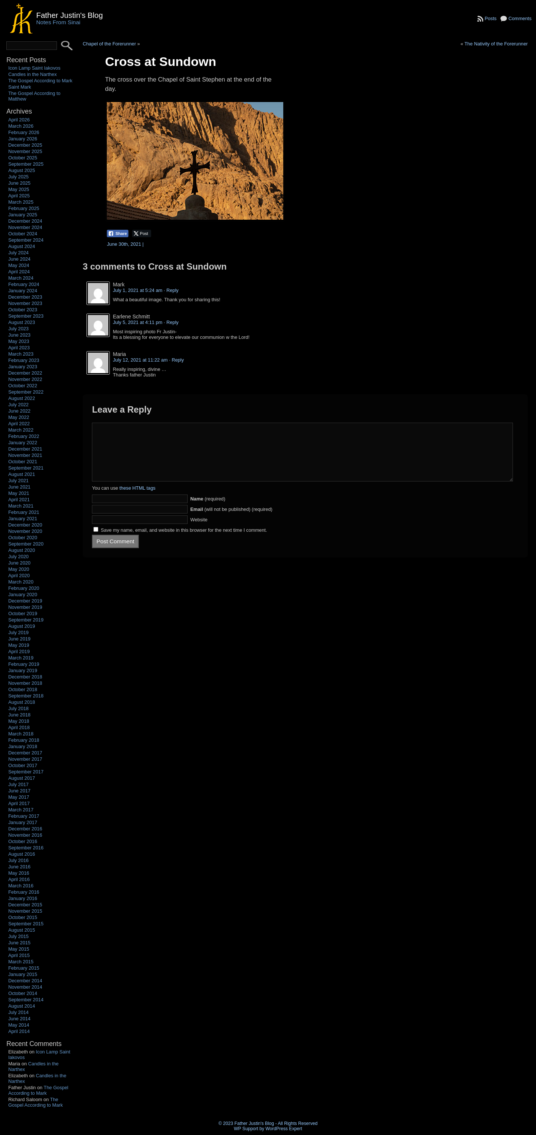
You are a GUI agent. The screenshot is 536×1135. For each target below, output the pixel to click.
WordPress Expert (283, 1128)
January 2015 (22, 974)
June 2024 (19, 259)
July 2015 (18, 936)
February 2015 (23, 968)
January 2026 (22, 139)
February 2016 (23, 892)
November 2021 (25, 455)
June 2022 (19, 411)
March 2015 (21, 961)
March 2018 (21, 734)
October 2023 (22, 309)
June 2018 (19, 715)
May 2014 (18, 1025)
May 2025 (18, 189)
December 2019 (25, 601)
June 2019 (19, 639)
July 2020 (18, 556)
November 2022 (25, 379)
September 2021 (26, 468)
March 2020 (21, 582)
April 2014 (19, 1031)
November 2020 (25, 531)
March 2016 (21, 885)
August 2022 (21, 398)
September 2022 (26, 392)
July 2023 (18, 328)
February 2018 (23, 740)
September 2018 (26, 696)
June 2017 (19, 791)
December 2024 (25, 221)
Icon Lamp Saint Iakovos (34, 68)
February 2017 (23, 816)
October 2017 (22, 765)
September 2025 (26, 164)
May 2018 (18, 721)
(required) (207, 510)
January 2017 (22, 822)
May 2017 (18, 797)
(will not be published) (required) (231, 520)
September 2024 (26, 240)
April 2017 (19, 803)
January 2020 (22, 594)
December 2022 (25, 373)
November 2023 (25, 303)
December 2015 (25, 904)
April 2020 (19, 575)
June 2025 (19, 183)
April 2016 (19, 879)
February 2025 (23, 208)
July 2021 (18, 480)
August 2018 (21, 702)
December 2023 (25, 297)
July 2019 (18, 632)
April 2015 (19, 955)
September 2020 (26, 544)
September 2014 (26, 999)
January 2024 (22, 290)
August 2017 (21, 778)
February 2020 (23, 588)
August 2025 (21, 170)
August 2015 (21, 930)
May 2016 (18, 873)
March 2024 (21, 278)
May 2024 (18, 265)
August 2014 (21, 1006)
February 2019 (23, 664)
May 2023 (18, 341)
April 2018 (19, 727)
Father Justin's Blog (69, 15)
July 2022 (18, 404)
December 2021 (25, 449)
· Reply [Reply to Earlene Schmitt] (171, 322)
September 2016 (26, 848)
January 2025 (22, 214)
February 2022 (23, 436)
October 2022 (22, 385)
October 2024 (22, 233)
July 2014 (18, 1012)
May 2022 (18, 417)
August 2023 (21, 322)
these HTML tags (137, 499)
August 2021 (21, 474)
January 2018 (22, 746)
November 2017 (25, 759)
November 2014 (25, 987)
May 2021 (18, 493)
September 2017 (26, 772)
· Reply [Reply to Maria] (176, 360)
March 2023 (21, 354)
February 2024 (23, 284)
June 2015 (19, 942)
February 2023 (23, 360)
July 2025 (18, 176)
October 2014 (22, 993)
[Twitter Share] (141, 233)
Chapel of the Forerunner (109, 44)
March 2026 (21, 126)
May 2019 (18, 645)
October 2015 (22, 917)
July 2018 (18, 708)
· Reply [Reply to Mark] (171, 290)
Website (198, 531)
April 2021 (19, 499)
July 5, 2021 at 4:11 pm (137, 322)
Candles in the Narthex (32, 74)
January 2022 (22, 442)
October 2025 (22, 157)
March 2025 (21, 202)
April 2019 (19, 651)
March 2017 (21, 810)
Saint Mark (19, 87)
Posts (491, 18)
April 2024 (19, 271)
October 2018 (22, 689)
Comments (520, 18)
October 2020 (22, 537)
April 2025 (19, 195)
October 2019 (22, 613)
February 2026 (23, 132)
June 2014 (19, 1018)
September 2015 (26, 923)
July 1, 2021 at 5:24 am (137, 290)
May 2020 (18, 569)
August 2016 (21, 854)
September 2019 (26, 620)
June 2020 (19, 563)
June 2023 (19, 335)
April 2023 (19, 347)
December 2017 (25, 753)
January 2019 (22, 670)
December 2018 (25, 677)
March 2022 (21, 430)
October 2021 (22, 461)
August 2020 (21, 550)
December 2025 (25, 145)
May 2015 (18, 949)
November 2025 (25, 151)
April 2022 (19, 423)
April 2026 (19, 120)
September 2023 (26, 316)
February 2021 (23, 512)
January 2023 (22, 366)
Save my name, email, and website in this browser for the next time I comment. (184, 541)
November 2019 (25, 607)
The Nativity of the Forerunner (496, 44)
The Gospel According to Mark (40, 80)
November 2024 (25, 227)
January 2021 (22, 518)
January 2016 (22, 898)
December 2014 (25, 980)
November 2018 (25, 683)
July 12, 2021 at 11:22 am (140, 360)
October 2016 (22, 841)
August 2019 (21, 626)
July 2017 (18, 784)
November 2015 (25, 911)
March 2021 (21, 506)
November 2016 (25, 835)
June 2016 (19, 866)
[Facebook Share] (117, 233)
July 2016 (18, 860)
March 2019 (21, 658)
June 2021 (19, 487)
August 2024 (21, 246)
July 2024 (18, 252)
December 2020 (25, 525)
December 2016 (25, 829)
